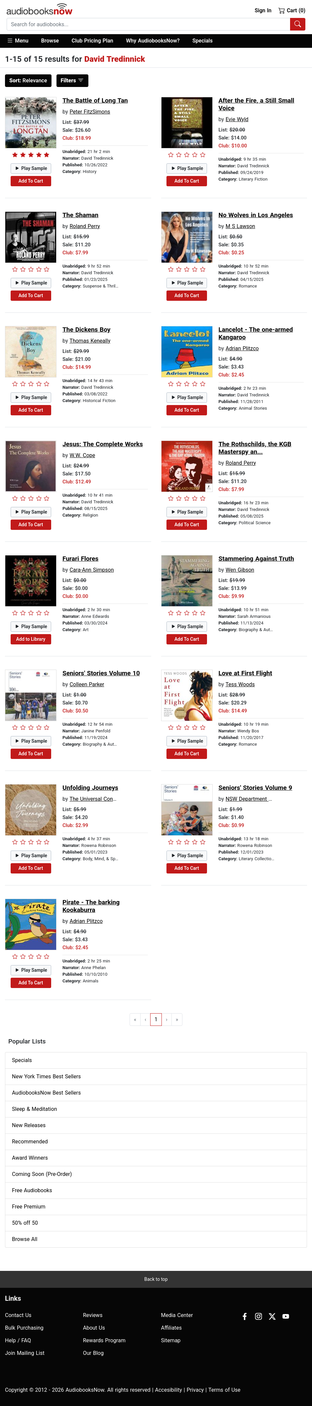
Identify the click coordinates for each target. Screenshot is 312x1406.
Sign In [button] (263, 10)
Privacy (195, 1390)
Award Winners (30, 1158)
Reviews (93, 1315)
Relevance (28, 80)
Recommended (30, 1141)
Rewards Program (104, 1340)
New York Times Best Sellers (46, 1076)
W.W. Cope (82, 455)
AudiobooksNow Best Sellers (46, 1093)
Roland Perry (84, 226)
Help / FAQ (18, 1340)
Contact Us (18, 1315)
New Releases (29, 1125)
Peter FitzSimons (89, 112)
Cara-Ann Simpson (91, 570)
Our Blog (93, 1353)
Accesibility (168, 1390)
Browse (50, 41)
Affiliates (171, 1328)
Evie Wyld (237, 119)
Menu (17, 40)
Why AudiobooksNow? (152, 41)
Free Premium (28, 1206)
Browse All (24, 1239)
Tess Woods (240, 684)
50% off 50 (25, 1223)
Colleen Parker (86, 684)
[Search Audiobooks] (297, 24)
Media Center (177, 1315)
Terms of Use (224, 1390)
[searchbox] (148, 24)
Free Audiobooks (32, 1190)
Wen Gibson (240, 570)
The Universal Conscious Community (113, 799)
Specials (202, 41)
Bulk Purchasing (24, 1328)
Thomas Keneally (89, 341)
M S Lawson (240, 226)
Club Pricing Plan (92, 41)
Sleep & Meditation (34, 1109)
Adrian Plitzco (242, 348)
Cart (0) (291, 10)
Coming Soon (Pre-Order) (42, 1174)
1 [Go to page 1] (156, 1019)
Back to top (155, 1279)
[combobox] (156, 24)
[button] (21, 41)
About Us (94, 1328)
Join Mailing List (25, 1353)
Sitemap (171, 1340)
